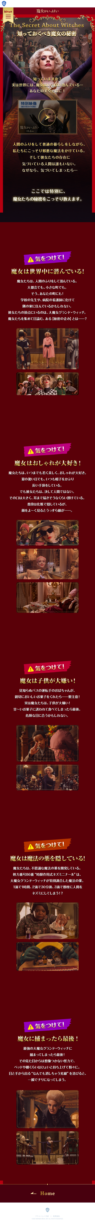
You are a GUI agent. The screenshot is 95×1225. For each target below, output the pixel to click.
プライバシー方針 (42, 1216)
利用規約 (56, 1216)
